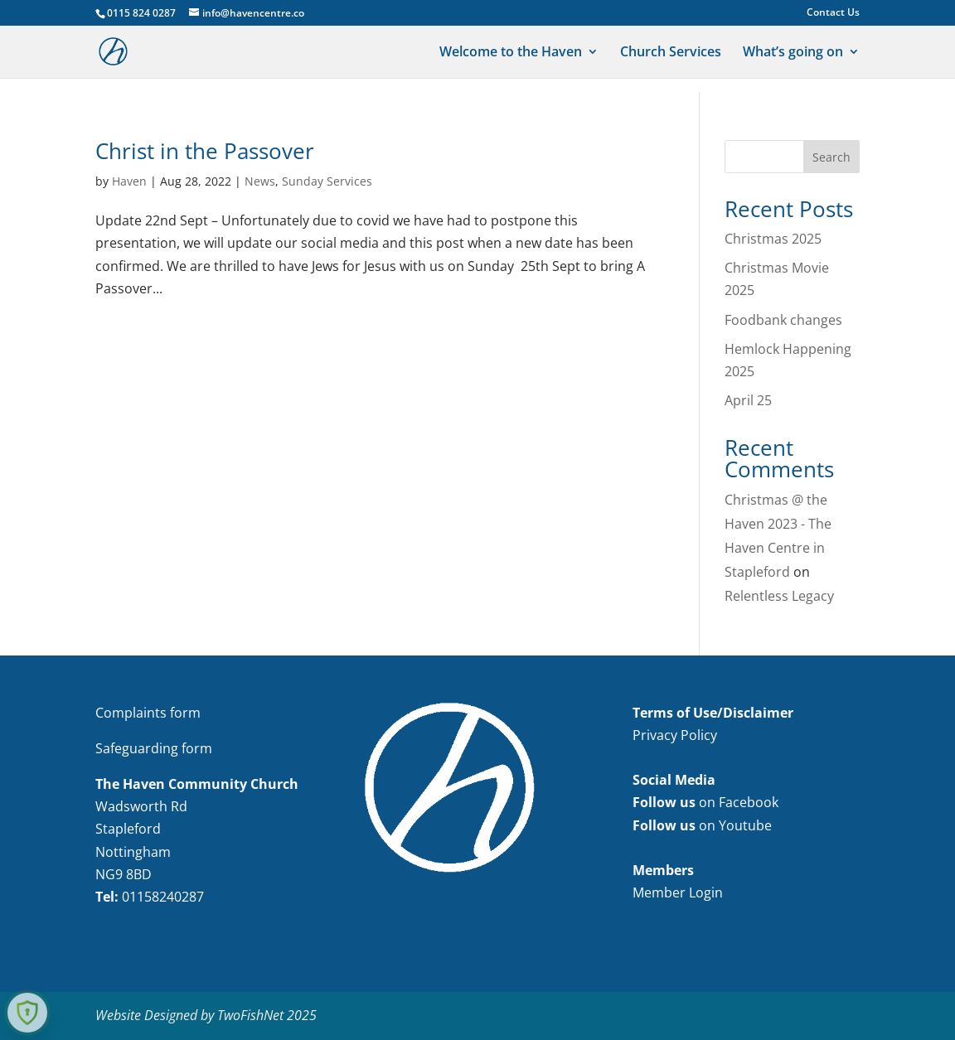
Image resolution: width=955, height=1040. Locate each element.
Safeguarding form (153, 748)
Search (831, 157)
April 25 (748, 400)
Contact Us (833, 13)
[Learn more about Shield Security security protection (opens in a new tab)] (27, 1013)
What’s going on (793, 53)
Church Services (670, 53)
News (260, 181)
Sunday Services (327, 181)
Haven (129, 181)
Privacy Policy (675, 735)
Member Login (678, 892)
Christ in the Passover (204, 151)
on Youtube (702, 825)
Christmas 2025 (773, 239)
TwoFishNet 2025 (267, 1015)
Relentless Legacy (779, 596)
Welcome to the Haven (510, 53)
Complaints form (148, 713)
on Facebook (705, 802)
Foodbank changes (783, 320)
